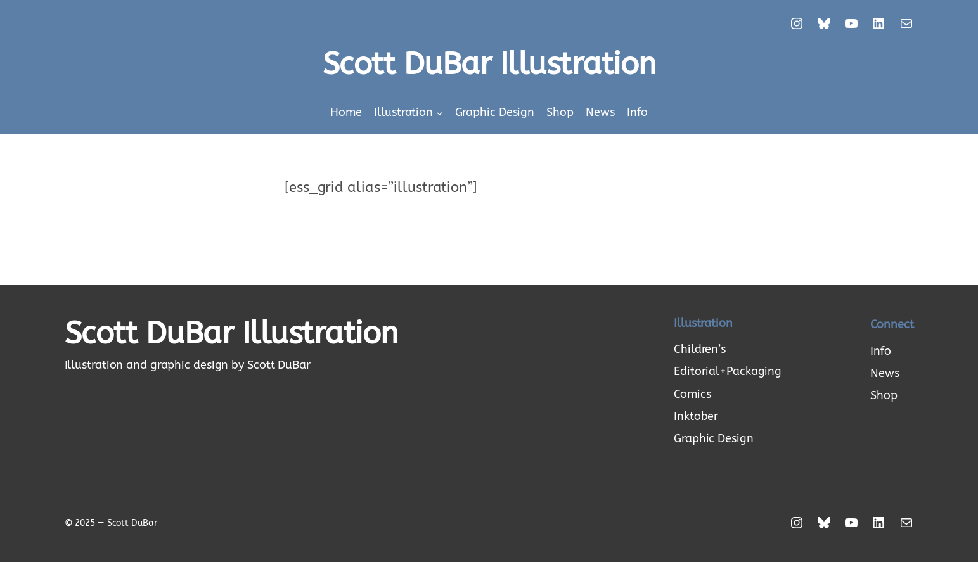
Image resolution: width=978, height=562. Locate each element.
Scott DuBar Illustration (489, 64)
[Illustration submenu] (439, 113)
